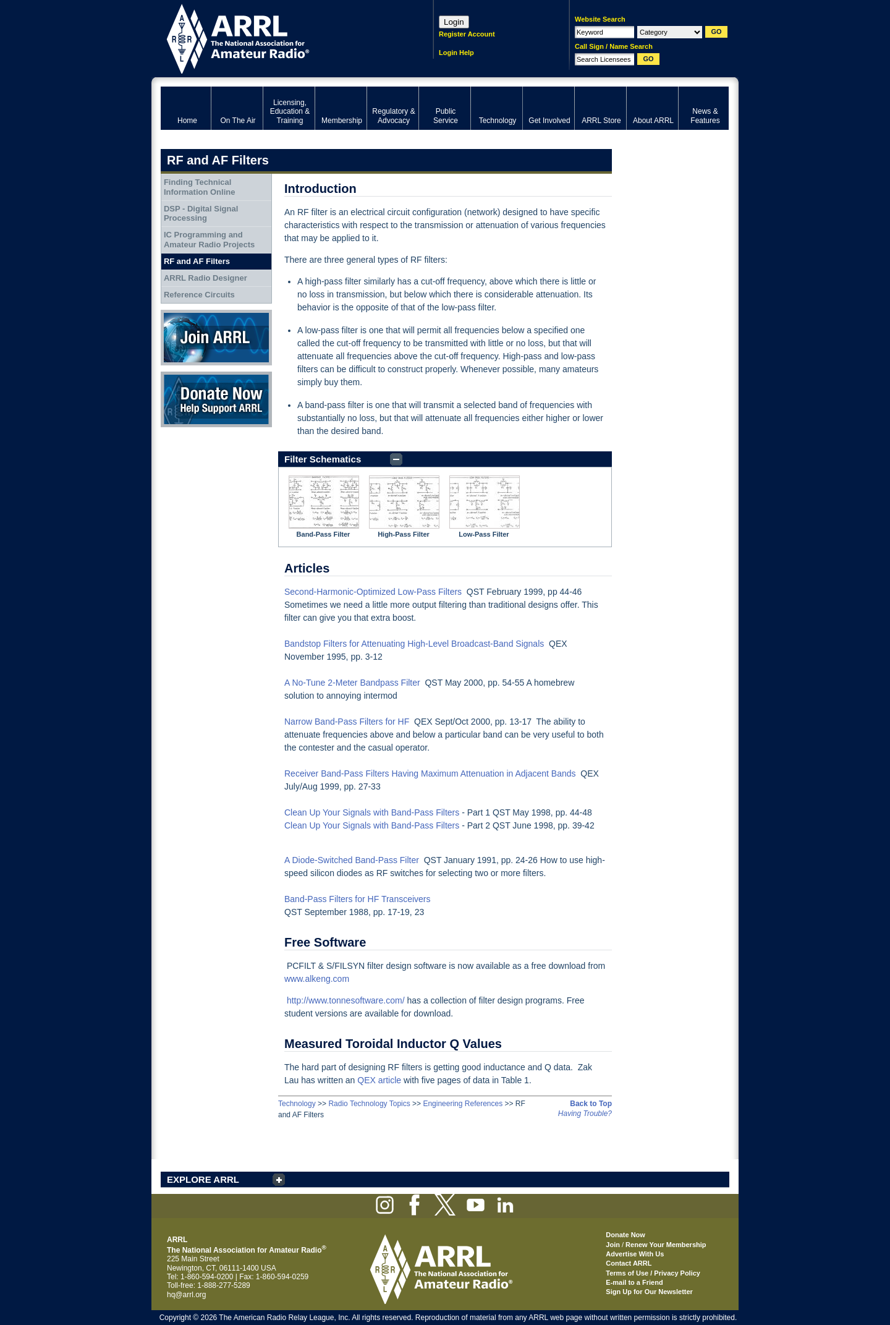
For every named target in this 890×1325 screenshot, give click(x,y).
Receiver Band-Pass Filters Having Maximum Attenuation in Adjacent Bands (430, 773)
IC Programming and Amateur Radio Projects (209, 239)
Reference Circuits (199, 294)
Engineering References (462, 1103)
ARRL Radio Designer (205, 278)
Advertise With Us (635, 1254)
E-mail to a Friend (634, 1282)
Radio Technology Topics (369, 1103)
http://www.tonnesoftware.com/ (346, 1000)
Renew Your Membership (665, 1244)
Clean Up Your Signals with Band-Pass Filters (371, 812)
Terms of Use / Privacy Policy (653, 1273)
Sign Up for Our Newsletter (649, 1291)
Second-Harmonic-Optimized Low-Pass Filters (373, 592)
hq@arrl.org (186, 1294)
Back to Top (591, 1103)
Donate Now (216, 399)
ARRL (281, 37)
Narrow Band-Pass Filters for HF (346, 721)
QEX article (379, 1080)
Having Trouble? (585, 1113)
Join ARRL (216, 337)
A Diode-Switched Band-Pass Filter (351, 860)
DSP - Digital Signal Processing (201, 213)
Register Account (467, 34)
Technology (297, 1103)
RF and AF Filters (197, 261)
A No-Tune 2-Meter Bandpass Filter (352, 683)
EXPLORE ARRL (203, 1179)
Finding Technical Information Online (199, 187)
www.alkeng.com (316, 979)
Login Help (456, 52)
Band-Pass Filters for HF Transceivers (357, 899)
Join (613, 1244)
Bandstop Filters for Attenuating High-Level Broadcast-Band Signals (414, 644)
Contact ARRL (628, 1263)
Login (454, 22)
